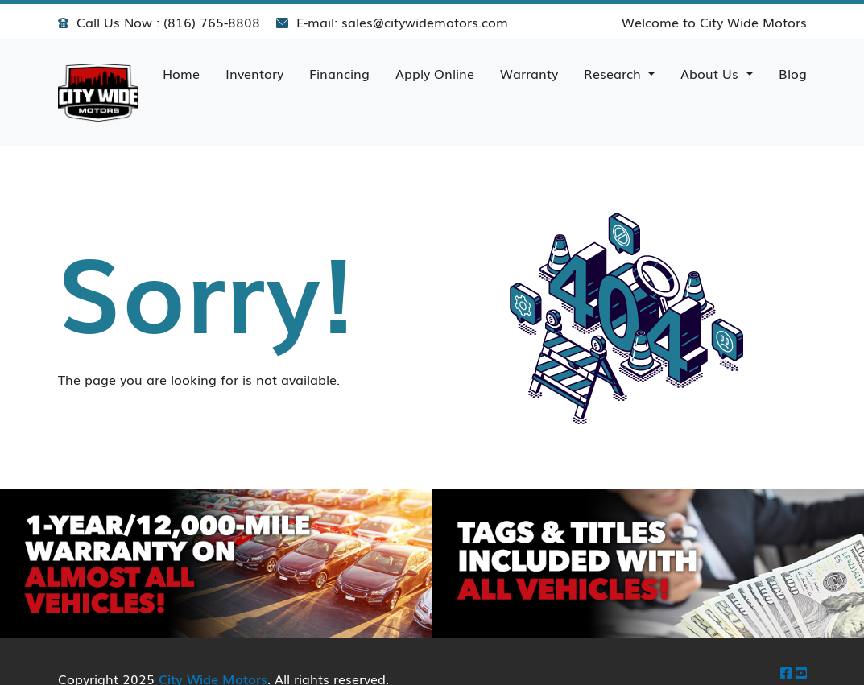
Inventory (254, 73)
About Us (711, 73)
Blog (793, 73)
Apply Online (434, 73)
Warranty (529, 73)
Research (614, 73)
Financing (339, 73)
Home (181, 73)
